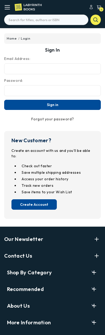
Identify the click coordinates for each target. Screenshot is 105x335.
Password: (13, 80)
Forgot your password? (52, 119)
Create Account (34, 204)
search (95, 19)
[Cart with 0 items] (97, 7)
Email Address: (17, 58)
